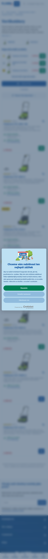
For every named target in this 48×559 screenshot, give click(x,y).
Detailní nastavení (24, 294)
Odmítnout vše (24, 300)
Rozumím (24, 288)
